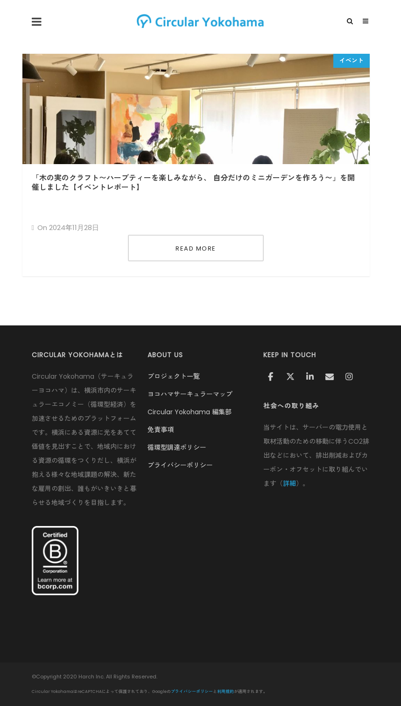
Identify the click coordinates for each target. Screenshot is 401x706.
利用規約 (225, 691)
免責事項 (161, 429)
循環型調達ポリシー (177, 447)
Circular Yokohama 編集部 (190, 412)
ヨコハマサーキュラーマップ (190, 394)
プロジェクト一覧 (174, 376)
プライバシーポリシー (180, 465)
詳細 (289, 483)
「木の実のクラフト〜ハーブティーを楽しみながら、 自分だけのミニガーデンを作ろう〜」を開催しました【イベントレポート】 (193, 183)
